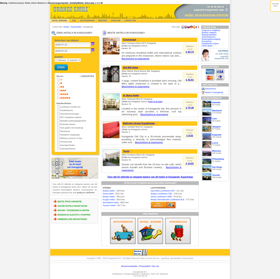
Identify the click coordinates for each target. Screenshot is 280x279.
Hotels (66, 27)
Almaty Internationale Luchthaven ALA (167, 199)
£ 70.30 (190, 107)
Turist (126, 151)
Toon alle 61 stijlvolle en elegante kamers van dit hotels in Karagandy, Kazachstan (150, 177)
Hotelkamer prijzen (210, 43)
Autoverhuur (87, 21)
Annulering (207, 41)
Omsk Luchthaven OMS (161, 196)
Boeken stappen (209, 32)
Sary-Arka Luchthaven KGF (163, 191)
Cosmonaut (129, 39)
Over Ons (116, 21)
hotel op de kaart (155, 102)
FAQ (73, 21)
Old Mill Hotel (130, 67)
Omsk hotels (108, 194)
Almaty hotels (109, 196)
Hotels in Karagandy (214, 92)
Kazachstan (76, 27)
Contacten (130, 21)
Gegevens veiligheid (211, 30)
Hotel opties (207, 46)
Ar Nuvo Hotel (131, 95)
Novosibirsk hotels (111, 202)
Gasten (58, 56)
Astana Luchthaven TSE (161, 194)
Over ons (155, 266)
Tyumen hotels (109, 205)
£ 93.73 (190, 51)
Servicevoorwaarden (129, 266)
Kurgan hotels (109, 199)
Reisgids (102, 21)
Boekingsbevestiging (211, 39)
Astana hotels (109, 191)
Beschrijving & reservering (135, 58)
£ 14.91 (190, 163)
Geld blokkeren (208, 37)
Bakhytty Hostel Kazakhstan (139, 123)
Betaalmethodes (209, 35)
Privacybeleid (144, 266)
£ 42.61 (190, 79)
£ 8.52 (189, 135)
